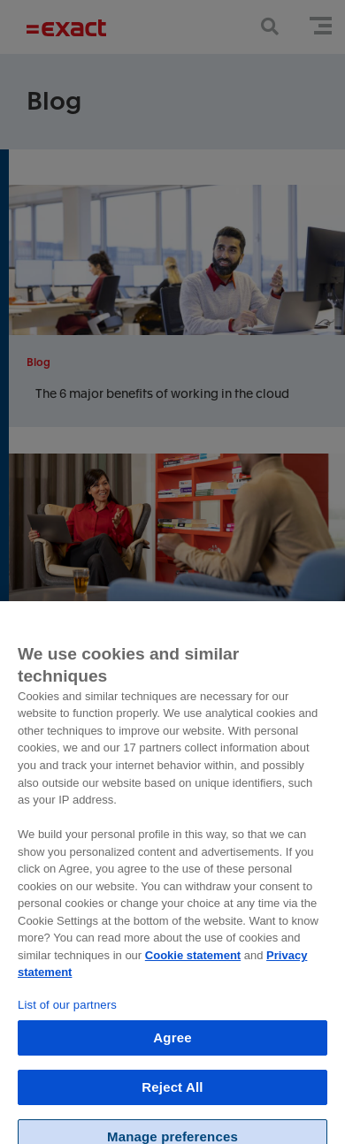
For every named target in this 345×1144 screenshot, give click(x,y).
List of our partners (67, 1014)
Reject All (172, 1096)
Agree (172, 1047)
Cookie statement (193, 964)
